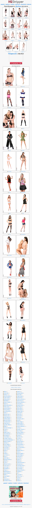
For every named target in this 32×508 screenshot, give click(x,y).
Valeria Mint (20, 423)
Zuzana (19, 435)
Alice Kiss (19, 414)
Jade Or (19, 391)
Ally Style (9, 128)
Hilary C (6, 394)
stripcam (29, 4)
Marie (10, 341)
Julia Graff (19, 412)
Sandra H (23, 150)
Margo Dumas (7, 459)
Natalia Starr (20, 450)
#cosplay (12, 387)
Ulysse (5, 453)
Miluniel (19, 461)
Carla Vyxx (23, 383)
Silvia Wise (19, 408)
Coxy (9, 362)
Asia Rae (19, 417)
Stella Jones (6, 399)
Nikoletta (6, 400)
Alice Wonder (7, 433)
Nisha (5, 450)
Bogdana (9, 107)
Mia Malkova (20, 433)
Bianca (18, 449)
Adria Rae (6, 458)
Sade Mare (9, 277)
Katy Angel (6, 476)
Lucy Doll (19, 474)
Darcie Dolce (20, 441)
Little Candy (7, 397)
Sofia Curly (23, 362)
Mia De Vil (19, 436)
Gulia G (19, 459)
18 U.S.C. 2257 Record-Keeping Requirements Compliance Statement (12, 504)
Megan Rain (20, 411)
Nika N (23, 128)
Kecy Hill (19, 394)
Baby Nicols (23, 341)
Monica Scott (23, 277)
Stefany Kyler (7, 418)
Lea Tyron (6, 455)
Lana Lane (9, 171)
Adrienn (6, 443)
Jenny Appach (10, 383)
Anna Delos (19, 467)
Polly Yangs (19, 421)
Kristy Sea (19, 456)
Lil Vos (18, 427)
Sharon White (20, 432)
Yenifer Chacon (20, 429)
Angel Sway (19, 396)
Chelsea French (23, 171)
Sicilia (23, 298)
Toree (5, 470)
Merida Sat (19, 443)
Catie (23, 213)
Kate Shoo (6, 449)
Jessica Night (20, 453)
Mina (5, 391)
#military (15, 387)
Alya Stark (19, 415)
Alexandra (6, 479)
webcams (17, 4)
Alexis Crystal (7, 402)
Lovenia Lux (20, 446)
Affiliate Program (26, 504)
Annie (18, 420)
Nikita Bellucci (23, 320)
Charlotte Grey (20, 465)
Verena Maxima (20, 402)
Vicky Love (6, 406)
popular (3, 4)
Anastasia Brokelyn (8, 440)
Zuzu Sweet (6, 444)
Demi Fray (23, 86)
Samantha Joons (23, 299)
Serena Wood (7, 408)
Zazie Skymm (7, 417)
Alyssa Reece (7, 473)
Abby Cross (6, 432)
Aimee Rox (19, 397)
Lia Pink (19, 438)
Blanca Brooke (23, 192)
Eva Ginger (19, 468)
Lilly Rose (18, 6)
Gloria (10, 234)
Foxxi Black (6, 436)
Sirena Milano (20, 424)
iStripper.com (12, 53)
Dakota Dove (20, 405)
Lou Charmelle (20, 447)
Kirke (5, 412)
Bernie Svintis (7, 420)
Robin (18, 479)
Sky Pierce (19, 406)
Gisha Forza (20, 400)
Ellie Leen (19, 440)
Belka (10, 213)
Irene (18, 452)
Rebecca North (20, 470)
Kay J (5, 456)
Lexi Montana (7, 411)
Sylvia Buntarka (7, 405)
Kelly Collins (23, 107)
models (12, 4)
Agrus (5, 403)
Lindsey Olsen (23, 255)
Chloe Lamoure (20, 399)
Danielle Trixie (7, 480)
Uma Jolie (19, 403)
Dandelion (6, 468)
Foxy (5, 452)
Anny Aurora (10, 320)
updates (8, 4)
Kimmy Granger (7, 427)
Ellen (5, 474)
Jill (17, 473)
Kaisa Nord (19, 409)
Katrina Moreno (21, 426)
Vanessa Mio (7, 446)
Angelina (19, 471)
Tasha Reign (20, 455)
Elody (5, 430)
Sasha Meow (10, 255)
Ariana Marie (20, 444)
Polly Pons (6, 423)
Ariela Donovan (20, 462)
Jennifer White (7, 424)
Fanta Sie (6, 393)
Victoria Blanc (23, 256)
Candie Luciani (7, 438)
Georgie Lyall (20, 418)
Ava (5, 477)
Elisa (9, 86)
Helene (18, 480)
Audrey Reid (20, 393)
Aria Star (19, 458)
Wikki (5, 426)
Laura (5, 462)
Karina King (6, 409)
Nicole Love (6, 414)
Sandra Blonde (23, 234)
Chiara (5, 429)
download (23, 4)
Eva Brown (6, 435)
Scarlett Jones (7, 421)
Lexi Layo (6, 467)
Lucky (10, 150)
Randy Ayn (19, 464)
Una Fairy (6, 447)
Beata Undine (7, 441)
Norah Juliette (7, 396)
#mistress (19, 387)
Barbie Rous (7, 471)
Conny (10, 192)
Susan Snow (10, 129)
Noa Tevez (19, 430)
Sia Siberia (9, 298)
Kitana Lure (6, 415)
